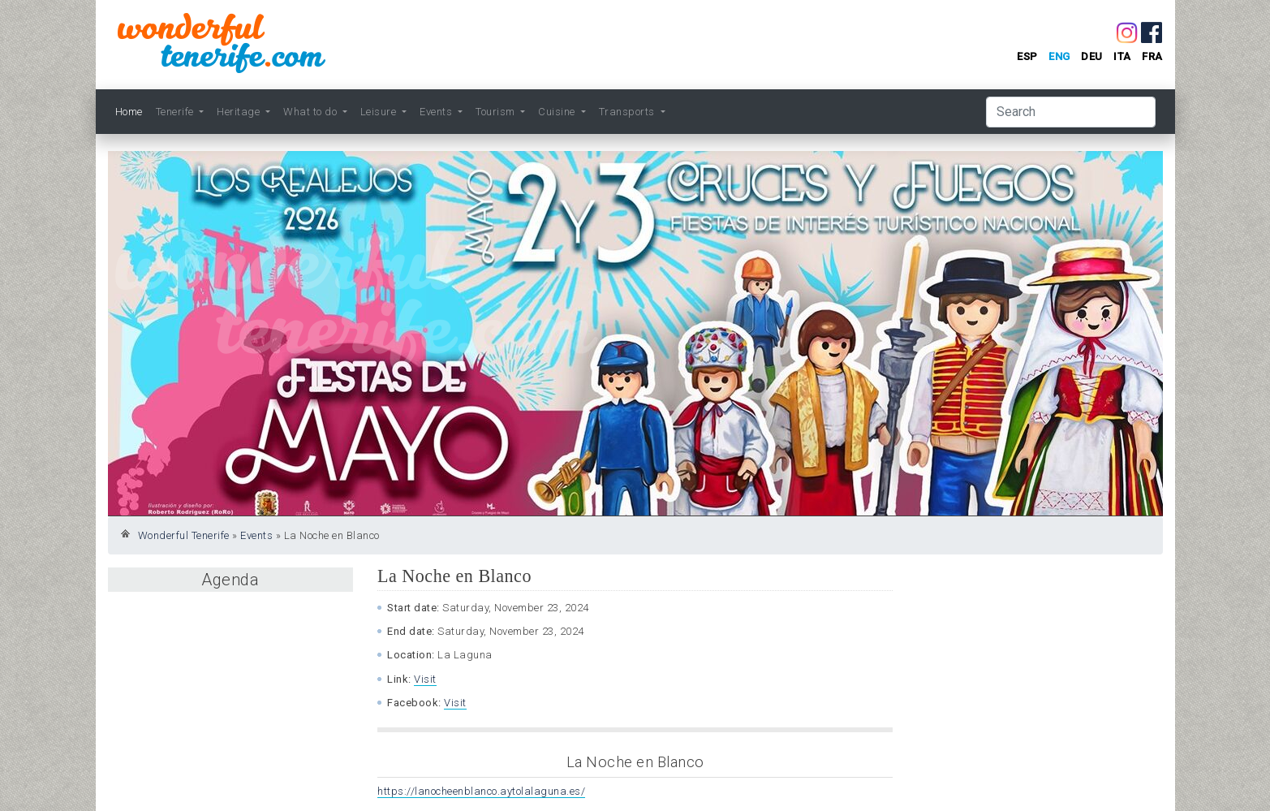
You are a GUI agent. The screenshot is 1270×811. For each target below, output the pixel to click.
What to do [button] (311, 112)
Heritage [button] (240, 112)
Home (129, 112)
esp (1027, 56)
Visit (425, 679)
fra (1152, 56)
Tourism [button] (497, 112)
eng (1059, 56)
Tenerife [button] (176, 112)
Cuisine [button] (558, 112)
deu (1092, 56)
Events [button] (437, 112)
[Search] (1071, 112)
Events (256, 535)
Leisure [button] (379, 112)
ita (1122, 56)
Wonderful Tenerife (184, 535)
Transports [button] (628, 112)
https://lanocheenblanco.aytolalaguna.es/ (481, 791)
